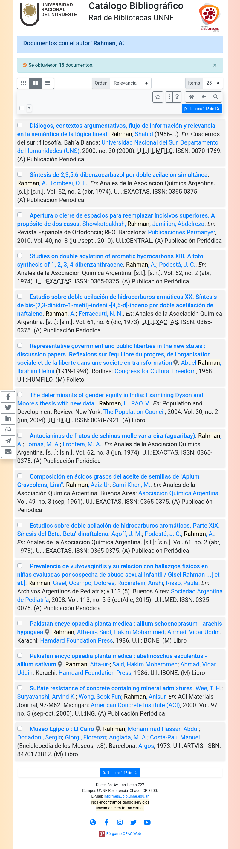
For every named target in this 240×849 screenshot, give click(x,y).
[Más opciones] (169, 97)
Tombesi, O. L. (68, 183)
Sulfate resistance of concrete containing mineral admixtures (111, 688)
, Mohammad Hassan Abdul (151, 729)
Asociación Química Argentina (178, 493)
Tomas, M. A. (42, 444)
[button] (176, 97)
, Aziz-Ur (88, 484)
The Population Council (134, 411)
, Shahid (131, 134)
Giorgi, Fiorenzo (85, 737)
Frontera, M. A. (82, 444)
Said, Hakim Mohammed (131, 632)
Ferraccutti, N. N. (101, 313)
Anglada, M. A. (128, 737)
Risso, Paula (182, 583)
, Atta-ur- (74, 632)
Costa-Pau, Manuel (175, 737)
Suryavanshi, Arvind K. (46, 696)
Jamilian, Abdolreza (178, 223)
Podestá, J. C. (177, 264)
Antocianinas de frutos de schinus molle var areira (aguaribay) (112, 435)
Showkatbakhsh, (115, 223)
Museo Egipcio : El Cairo (62, 729)
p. (201, 108)
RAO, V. (140, 403)
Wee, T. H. (208, 688)
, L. (114, 403)
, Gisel (47, 583)
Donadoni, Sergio (39, 737)
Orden (101, 83)
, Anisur (144, 696)
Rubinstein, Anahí (140, 583)
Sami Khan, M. (131, 484)
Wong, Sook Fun (100, 696)
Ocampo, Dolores (92, 583)
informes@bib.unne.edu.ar (126, 796)
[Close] (215, 65)
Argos (146, 745)
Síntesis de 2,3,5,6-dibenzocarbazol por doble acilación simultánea (118, 174)
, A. (32, 183)
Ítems (194, 83)
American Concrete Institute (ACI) (135, 705)
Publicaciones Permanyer (181, 232)
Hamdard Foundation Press (76, 640)
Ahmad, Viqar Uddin (193, 632)
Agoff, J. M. (126, 533)
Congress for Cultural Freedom (155, 371)
